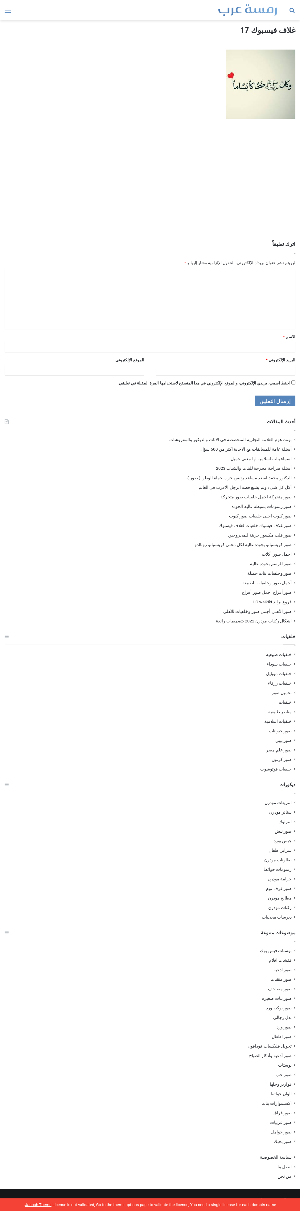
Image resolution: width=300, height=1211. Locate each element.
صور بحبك (283, 1141)
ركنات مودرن (280, 907)
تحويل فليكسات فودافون (270, 1046)
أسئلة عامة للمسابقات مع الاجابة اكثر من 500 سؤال (245, 449)
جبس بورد (283, 840)
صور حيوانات (280, 730)
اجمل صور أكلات (277, 554)
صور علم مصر (279, 749)
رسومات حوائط (278, 869)
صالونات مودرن (278, 859)
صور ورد (284, 1026)
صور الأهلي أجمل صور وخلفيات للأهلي (257, 611)
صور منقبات (281, 979)
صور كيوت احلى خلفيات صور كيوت (260, 515)
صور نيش (283, 831)
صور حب (284, 1074)
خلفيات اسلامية (278, 721)
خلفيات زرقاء (280, 683)
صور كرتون (282, 759)
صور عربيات (281, 1122)
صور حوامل (281, 1131)
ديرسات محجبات (277, 917)
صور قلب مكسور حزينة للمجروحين (260, 535)
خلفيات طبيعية (279, 654)
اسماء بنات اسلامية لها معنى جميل (261, 458)
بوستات (285, 1065)
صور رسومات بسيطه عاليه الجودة (262, 506)
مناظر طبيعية (280, 711)
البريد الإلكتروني (280, 360)
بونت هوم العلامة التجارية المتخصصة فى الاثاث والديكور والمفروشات (230, 439)
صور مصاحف (280, 988)
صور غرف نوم (279, 888)
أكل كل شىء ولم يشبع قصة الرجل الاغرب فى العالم (245, 487)
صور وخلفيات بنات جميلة (269, 573)
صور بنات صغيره (277, 998)
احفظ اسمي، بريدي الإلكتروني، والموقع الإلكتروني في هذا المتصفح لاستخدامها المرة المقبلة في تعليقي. (203, 383)
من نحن (284, 1176)
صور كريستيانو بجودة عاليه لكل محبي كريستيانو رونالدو (243, 544)
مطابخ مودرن (280, 897)
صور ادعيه (282, 969)
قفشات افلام (280, 960)
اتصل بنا (284, 1166)
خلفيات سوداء (279, 664)
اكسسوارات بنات (276, 1103)
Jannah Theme (38, 1204)
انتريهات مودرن (278, 802)
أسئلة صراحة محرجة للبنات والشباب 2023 (254, 468)
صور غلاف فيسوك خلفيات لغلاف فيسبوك (255, 525)
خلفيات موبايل (279, 673)
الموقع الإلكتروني (129, 360)
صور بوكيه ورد (279, 1007)
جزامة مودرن (280, 878)
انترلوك (285, 821)
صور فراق (282, 1112)
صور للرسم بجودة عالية (271, 563)
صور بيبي (283, 740)
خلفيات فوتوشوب (276, 768)
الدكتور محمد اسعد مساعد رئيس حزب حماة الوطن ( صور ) (239, 477)
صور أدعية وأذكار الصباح (270, 1055)
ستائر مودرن (280, 812)
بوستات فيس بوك (276, 950)
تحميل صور (282, 692)
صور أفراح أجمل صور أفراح (267, 592)
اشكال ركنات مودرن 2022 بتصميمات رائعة (254, 620)
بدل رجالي (282, 1017)
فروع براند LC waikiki (272, 601)
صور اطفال (282, 1036)
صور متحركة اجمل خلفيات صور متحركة (256, 496)
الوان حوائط (281, 1093)
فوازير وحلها (281, 1084)
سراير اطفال (280, 850)
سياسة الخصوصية (276, 1157)
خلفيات (285, 702)
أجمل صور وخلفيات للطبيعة (267, 582)
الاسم (289, 337)
